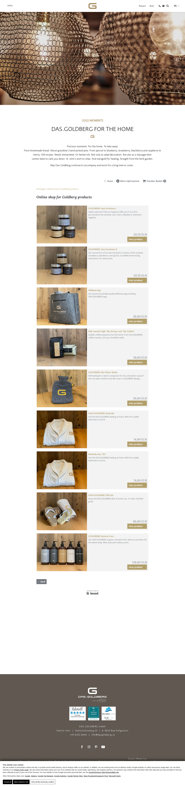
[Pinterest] (96, 746)
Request (142, 6)
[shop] (92, 413)
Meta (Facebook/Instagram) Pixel (96, 776)
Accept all (7, 782)
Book (152, 6)
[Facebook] (82, 746)
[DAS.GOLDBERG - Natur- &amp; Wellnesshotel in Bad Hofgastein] (92, 7)
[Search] (167, 6)
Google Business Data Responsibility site (104, 772)
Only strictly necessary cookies (42, 782)
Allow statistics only (21, 782)
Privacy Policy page (21, 770)
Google (27, 776)
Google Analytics (60, 776)
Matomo (34, 776)
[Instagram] (89, 746)
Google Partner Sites (75, 776)
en (175, 6)
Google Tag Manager (45, 776)
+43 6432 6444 (78, 734)
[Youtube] (103, 746)
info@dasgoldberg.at (103, 734)
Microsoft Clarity (115, 776)
